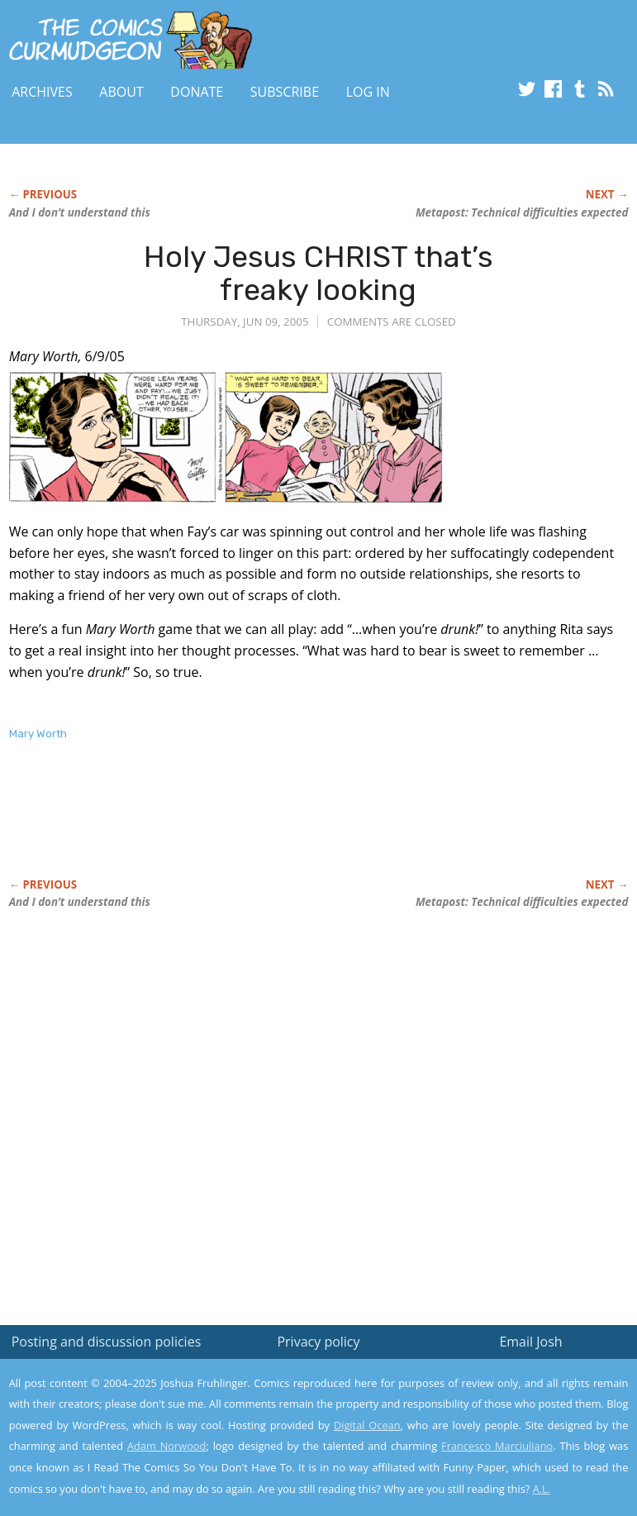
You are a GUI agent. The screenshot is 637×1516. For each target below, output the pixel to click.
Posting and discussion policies (107, 1341)
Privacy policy (318, 1341)
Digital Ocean (367, 1425)
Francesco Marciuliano (497, 1445)
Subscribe (284, 92)
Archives (42, 92)
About (121, 92)
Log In (368, 92)
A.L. (542, 1488)
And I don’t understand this (79, 212)
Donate (196, 92)
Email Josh (530, 1341)
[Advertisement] (202, 826)
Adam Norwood (167, 1445)
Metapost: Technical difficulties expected (522, 212)
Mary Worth (38, 733)
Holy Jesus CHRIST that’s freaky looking (318, 273)
